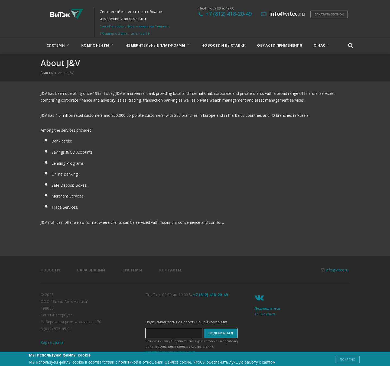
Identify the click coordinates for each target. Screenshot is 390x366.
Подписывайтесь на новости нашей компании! (186, 321)
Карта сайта (52, 342)
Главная (47, 72)
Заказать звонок (329, 14)
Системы (132, 270)
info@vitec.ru (337, 270)
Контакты (170, 270)
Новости (50, 270)
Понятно (347, 359)
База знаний (91, 270)
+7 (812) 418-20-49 (229, 13)
